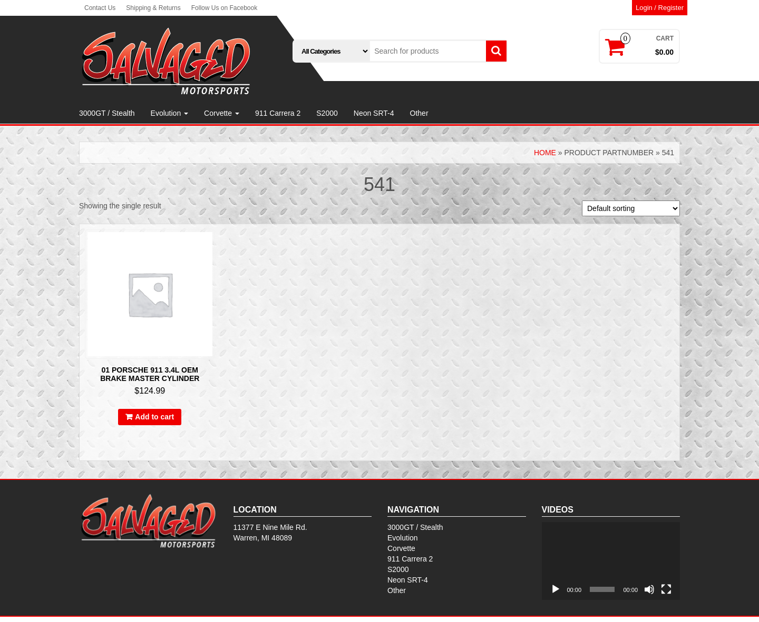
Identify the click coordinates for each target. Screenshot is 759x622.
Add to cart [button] (154, 417)
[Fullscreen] (666, 589)
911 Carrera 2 (277, 113)
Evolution (169, 113)
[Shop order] (631, 208)
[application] (611, 561)
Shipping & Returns (153, 8)
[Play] (555, 589)
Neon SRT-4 (374, 113)
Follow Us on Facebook (224, 8)
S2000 (326, 113)
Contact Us (99, 8)
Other (419, 113)
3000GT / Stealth (107, 113)
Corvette (221, 113)
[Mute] (649, 589)
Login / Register (660, 8)
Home (545, 152)
